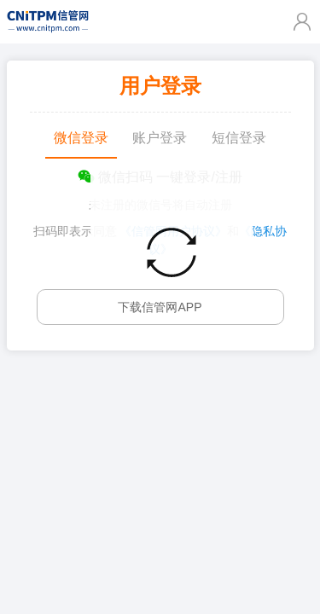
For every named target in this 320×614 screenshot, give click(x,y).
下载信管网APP (159, 307)
